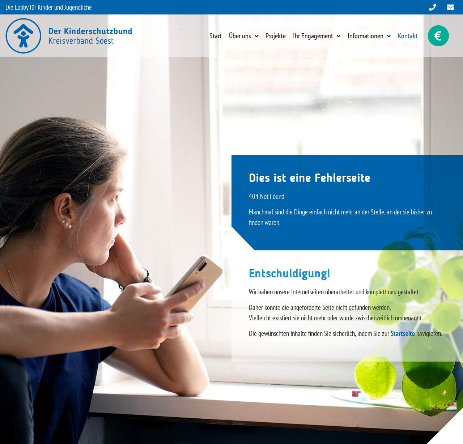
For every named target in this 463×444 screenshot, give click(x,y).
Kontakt (408, 35)
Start (215, 35)
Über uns (240, 35)
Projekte (276, 35)
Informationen (365, 35)
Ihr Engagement (313, 35)
